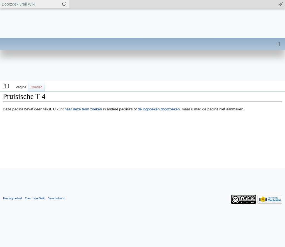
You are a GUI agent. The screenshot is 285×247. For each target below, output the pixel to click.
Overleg (37, 87)
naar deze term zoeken (83, 109)
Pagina (21, 87)
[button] (5, 86)
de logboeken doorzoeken (159, 109)
